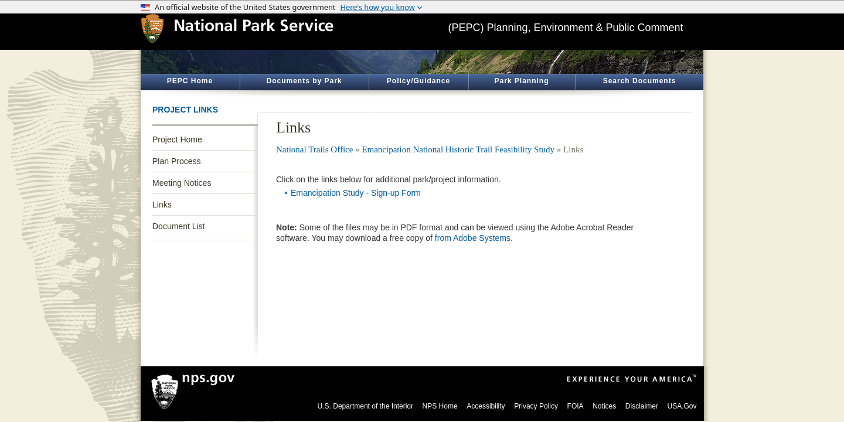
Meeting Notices (181, 183)
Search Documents (639, 81)
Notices (604, 406)
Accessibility (486, 406)
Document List (178, 226)
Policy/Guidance (418, 81)
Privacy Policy (536, 406)
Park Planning (521, 81)
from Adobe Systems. (474, 238)
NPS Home (440, 406)
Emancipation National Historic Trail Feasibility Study (458, 149)
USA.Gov (681, 406)
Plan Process (176, 161)
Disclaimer (641, 406)
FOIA (575, 406)
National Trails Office (314, 149)
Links (162, 204)
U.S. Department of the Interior (365, 406)
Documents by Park (304, 81)
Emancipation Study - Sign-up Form (356, 193)
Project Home (177, 139)
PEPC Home (190, 81)
